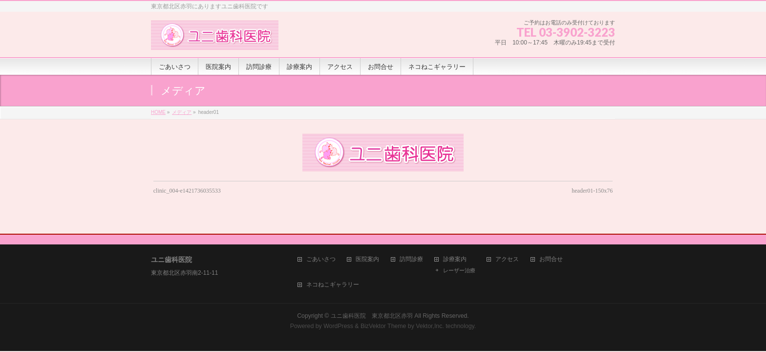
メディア (182, 112)
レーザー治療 (459, 261)
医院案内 (367, 250)
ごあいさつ (321, 250)
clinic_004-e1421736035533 (187, 190)
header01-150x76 (592, 190)
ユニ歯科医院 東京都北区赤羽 (372, 306)
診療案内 (455, 250)
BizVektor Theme (383, 316)
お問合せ (551, 250)
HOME (158, 112)
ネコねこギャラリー (332, 275)
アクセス (507, 250)
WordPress (338, 316)
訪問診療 (411, 250)
